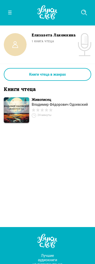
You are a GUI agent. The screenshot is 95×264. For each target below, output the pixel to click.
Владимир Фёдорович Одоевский (60, 104)
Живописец (41, 100)
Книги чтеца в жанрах (47, 74)
